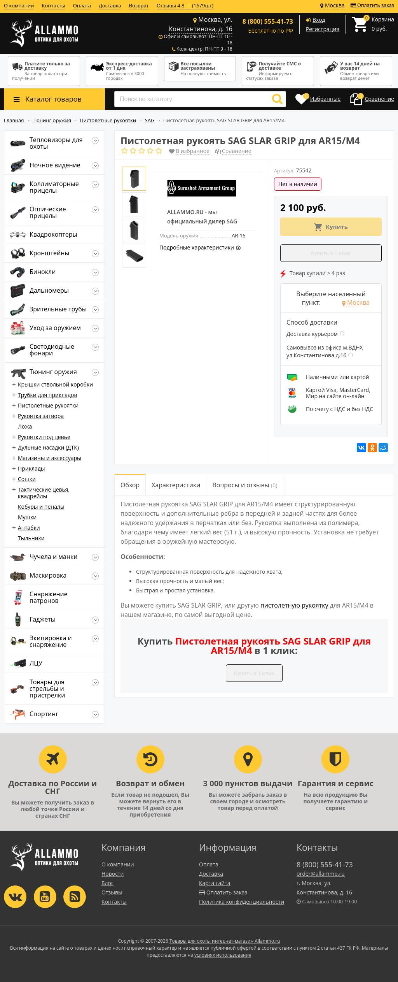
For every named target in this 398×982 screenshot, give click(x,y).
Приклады (31, 468)
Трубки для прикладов (47, 395)
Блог (107, 883)
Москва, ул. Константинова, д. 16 (200, 24)
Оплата (82, 5)
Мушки (27, 517)
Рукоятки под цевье (44, 437)
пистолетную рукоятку (294, 605)
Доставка (110, 5)
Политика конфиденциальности (241, 901)
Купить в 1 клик (331, 253)
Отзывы (111, 892)
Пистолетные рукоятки (48, 405)
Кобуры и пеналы (41, 506)
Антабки (29, 527)
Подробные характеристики (196, 247)
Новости (112, 873)
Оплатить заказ (372, 5)
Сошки (27, 479)
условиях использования (222, 955)
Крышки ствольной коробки (55, 384)
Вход (318, 19)
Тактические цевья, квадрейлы (44, 493)
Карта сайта (214, 883)
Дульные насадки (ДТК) (48, 447)
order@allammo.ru (321, 873)
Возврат (139, 5)
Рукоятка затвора (41, 416)
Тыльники (31, 538)
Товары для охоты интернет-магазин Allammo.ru (224, 941)
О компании (19, 5)
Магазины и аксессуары (49, 458)
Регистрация (322, 29)
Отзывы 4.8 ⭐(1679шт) (185, 5)
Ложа (25, 426)
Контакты (53, 5)
